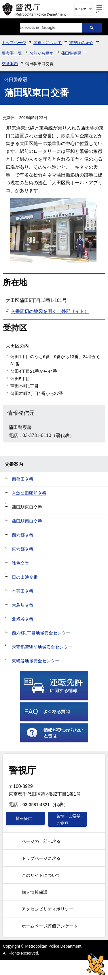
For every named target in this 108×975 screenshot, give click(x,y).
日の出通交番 (25, 577)
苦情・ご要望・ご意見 (70, 819)
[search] (46, 27)
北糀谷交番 (22, 619)
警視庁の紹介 (81, 42)
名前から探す (41, 53)
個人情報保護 (35, 892)
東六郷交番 (22, 549)
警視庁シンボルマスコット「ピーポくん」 (95, 964)
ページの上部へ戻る (41, 841)
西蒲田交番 (22, 479)
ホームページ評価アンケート (50, 925)
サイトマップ (83, 9)
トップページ (14, 42)
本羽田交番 (22, 591)
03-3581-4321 (36, 804)
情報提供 (24, 818)
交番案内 (10, 63)
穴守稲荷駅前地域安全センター (42, 647)
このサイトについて (41, 875)
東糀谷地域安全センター (35, 660)
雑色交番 (20, 562)
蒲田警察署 (71, 53)
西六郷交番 (22, 535)
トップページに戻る (41, 858)
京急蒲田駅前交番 (29, 493)
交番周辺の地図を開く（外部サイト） (50, 311)
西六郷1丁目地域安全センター (41, 632)
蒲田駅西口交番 (27, 521)
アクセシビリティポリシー (47, 908)
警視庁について (47, 42)
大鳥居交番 (22, 605)
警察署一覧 (12, 53)
